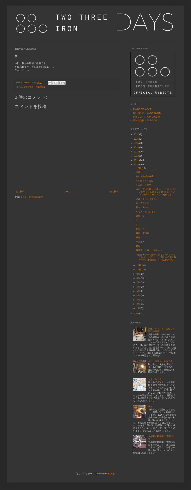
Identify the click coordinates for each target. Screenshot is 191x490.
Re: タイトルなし (144, 180)
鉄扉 (138, 237)
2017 (136, 134)
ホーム (67, 191)
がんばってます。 (145, 185)
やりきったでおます (146, 211)
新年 (150, 406)
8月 (138, 278)
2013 (136, 151)
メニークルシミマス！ (147, 199)
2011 (136, 160)
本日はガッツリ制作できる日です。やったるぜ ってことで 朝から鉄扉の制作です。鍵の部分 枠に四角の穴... (156, 257)
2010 (136, 164)
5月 (138, 291)
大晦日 (139, 172)
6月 (138, 287)
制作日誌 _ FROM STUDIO (146, 117)
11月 (139, 265)
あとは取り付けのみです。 (161, 361)
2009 (136, 313)
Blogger (112, 473)
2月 (138, 304)
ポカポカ (140, 242)
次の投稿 (20, 191)
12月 (139, 168)
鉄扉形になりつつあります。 (150, 250)
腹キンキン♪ (142, 207)
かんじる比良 (154, 379)
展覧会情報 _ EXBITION (34, 87)
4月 (138, 295)
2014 (136, 147)
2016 (136, 139)
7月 (138, 282)
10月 (139, 269)
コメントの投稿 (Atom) (31, 197)
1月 (138, 308)
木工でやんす (142, 203)
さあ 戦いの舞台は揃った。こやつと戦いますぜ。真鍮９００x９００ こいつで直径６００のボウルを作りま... (156, 192)
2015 (136, 143)
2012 (136, 156)
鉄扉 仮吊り (142, 233)
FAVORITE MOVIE (142, 109)
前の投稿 (114, 191)
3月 (138, 299)
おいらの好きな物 (145, 176)
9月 (138, 274)
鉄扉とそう (141, 216)
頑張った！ (141, 229)
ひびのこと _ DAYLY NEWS (147, 113)
